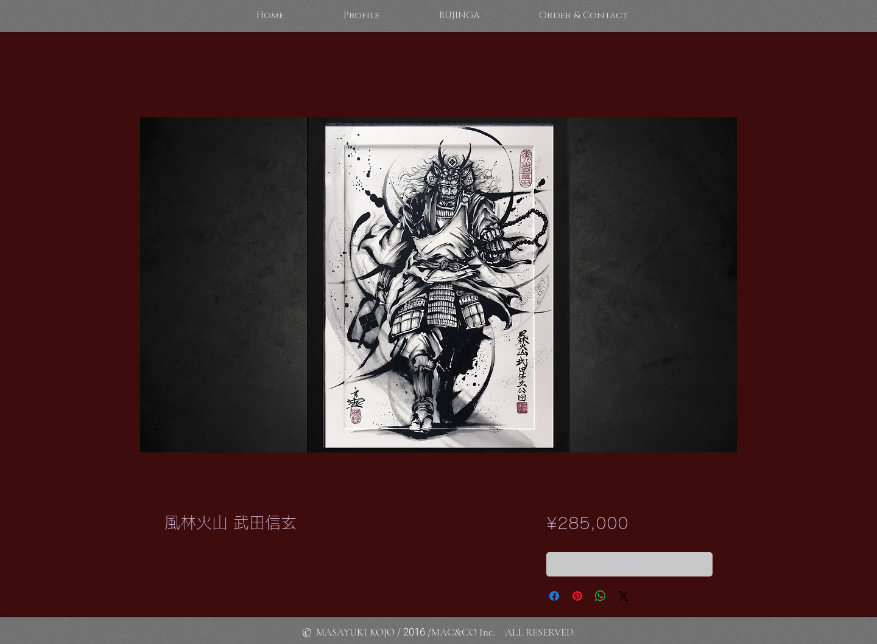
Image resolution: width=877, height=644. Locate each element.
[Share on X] (623, 596)
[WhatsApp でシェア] (600, 596)
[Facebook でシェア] (554, 596)
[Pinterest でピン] (577, 596)
